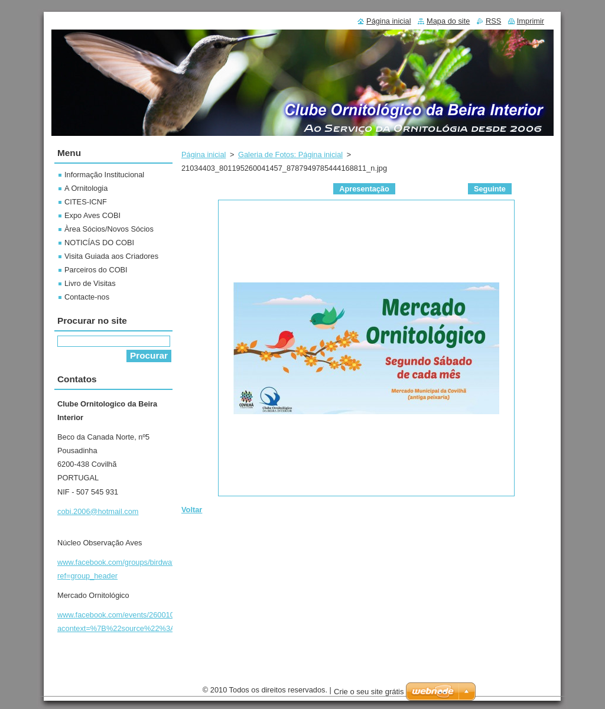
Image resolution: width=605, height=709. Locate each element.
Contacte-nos (86, 296)
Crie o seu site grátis (369, 691)
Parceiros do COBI (96, 269)
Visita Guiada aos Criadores (111, 256)
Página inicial (203, 154)
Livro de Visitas (90, 283)
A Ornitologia (86, 188)
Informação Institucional (104, 174)
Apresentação (364, 188)
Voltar (191, 509)
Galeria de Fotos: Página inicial (290, 154)
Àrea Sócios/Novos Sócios (109, 229)
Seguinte (490, 188)
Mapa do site (448, 21)
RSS (493, 21)
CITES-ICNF (85, 201)
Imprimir (530, 21)
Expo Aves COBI (92, 215)
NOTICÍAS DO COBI (99, 242)
